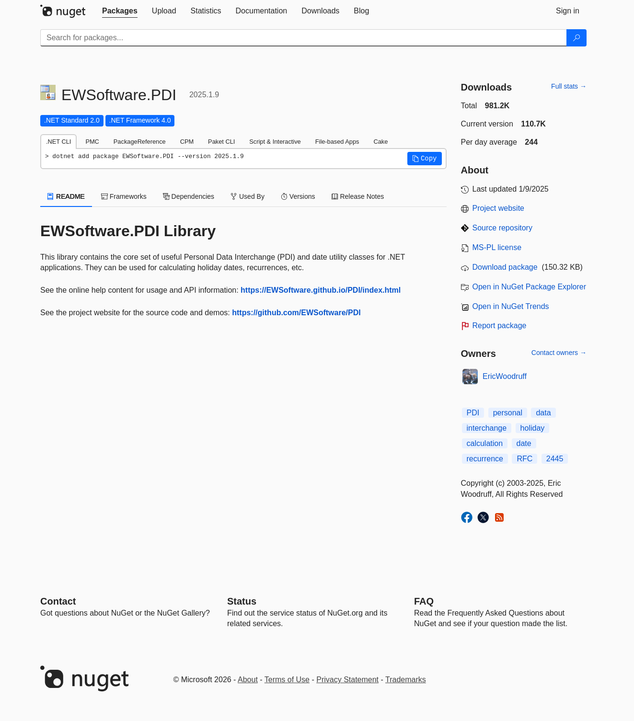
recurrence (485, 459)
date (524, 443)
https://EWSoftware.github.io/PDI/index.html (321, 290)
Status (241, 601)
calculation (485, 443)
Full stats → (569, 86)
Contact (58, 601)
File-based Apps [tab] (337, 141)
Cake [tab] (380, 141)
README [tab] (66, 196)
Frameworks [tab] (124, 196)
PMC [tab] (92, 141)
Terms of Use (287, 679)
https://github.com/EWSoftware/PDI (296, 313)
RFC (524, 459)
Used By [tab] (248, 196)
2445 (555, 459)
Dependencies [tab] (188, 196)
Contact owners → (559, 352)
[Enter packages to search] (303, 37)
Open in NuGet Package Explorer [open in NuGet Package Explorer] (529, 287)
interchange (487, 428)
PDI (473, 413)
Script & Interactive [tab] (274, 141)
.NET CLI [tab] (58, 141)
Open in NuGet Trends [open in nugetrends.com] (511, 306)
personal (507, 413)
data (543, 413)
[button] (424, 158)
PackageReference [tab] (140, 141)
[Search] (576, 37)
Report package (500, 325)
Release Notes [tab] (358, 196)
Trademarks (405, 679)
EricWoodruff (505, 376)
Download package (505, 267)
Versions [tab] (298, 196)
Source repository (502, 228)
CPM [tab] (187, 141)
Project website (499, 208)
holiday (532, 428)
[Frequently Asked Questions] (424, 601)
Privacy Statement (347, 679)
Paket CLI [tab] (221, 141)
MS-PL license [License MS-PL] (497, 247)
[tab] (120, 11)
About (248, 679)
